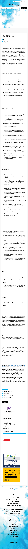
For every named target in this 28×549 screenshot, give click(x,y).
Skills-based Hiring (14, 521)
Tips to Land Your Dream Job (13, 496)
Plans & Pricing (14, 536)
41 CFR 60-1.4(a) (13, 365)
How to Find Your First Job (14, 505)
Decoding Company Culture (13, 517)
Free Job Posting (13, 526)
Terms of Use (13, 530)
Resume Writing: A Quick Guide (13, 494)
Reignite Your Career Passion (13, 515)
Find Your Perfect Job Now (14, 501)
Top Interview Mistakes (14, 503)
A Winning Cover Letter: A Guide (13, 511)
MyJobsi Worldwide (13, 534)
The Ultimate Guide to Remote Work (13, 509)
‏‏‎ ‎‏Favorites (16, 1)
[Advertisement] (14, 18)
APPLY (6, 440)
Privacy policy (16, 545)
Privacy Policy (13, 532)
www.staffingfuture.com (8, 431)
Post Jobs (23, 1)
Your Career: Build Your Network (13, 513)
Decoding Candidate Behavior (14, 519)
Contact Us (14, 528)
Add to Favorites (7, 443)
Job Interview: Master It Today (13, 497)
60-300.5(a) (19, 365)
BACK (5, 402)
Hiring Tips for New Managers (13, 499)
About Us (13, 524)
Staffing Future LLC (7, 418)
